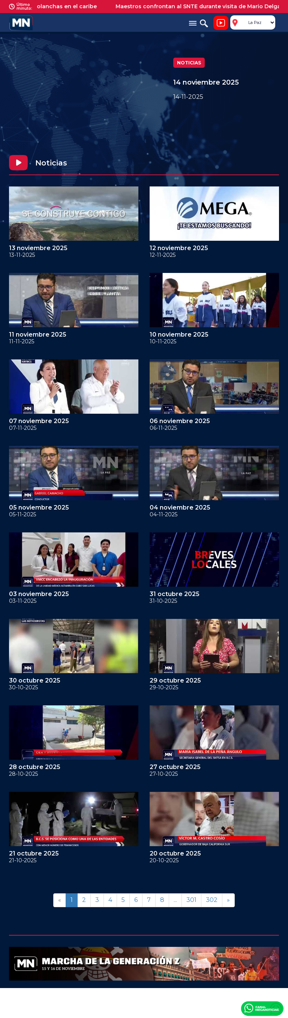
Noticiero (220, 23)
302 (212, 899)
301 (191, 899)
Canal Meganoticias (262, 1008)
